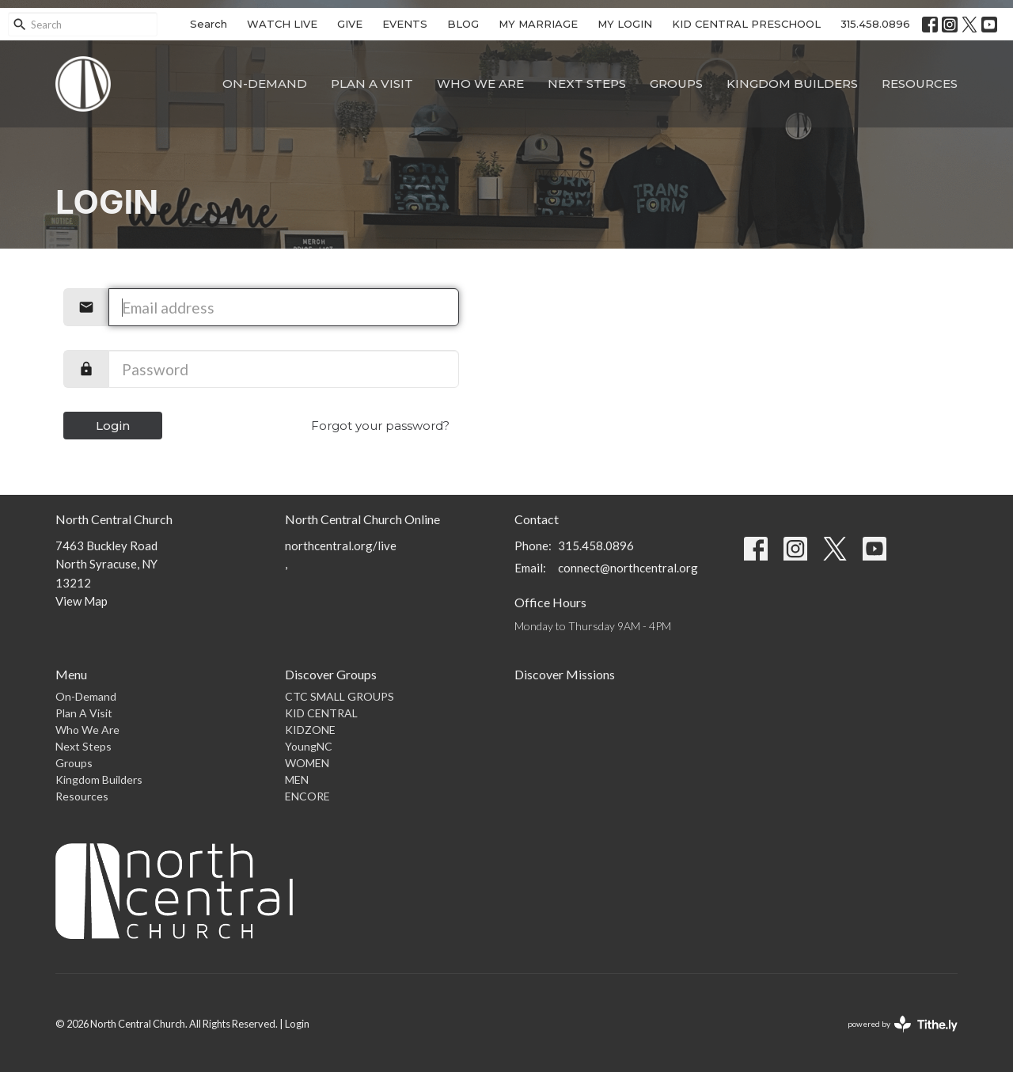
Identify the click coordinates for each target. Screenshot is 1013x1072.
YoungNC (308, 746)
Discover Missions (564, 674)
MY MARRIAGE (538, 23)
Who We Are (480, 83)
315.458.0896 (875, 23)
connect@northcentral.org (628, 568)
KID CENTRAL (321, 713)
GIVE (349, 23)
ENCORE (307, 796)
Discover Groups (331, 674)
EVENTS (404, 23)
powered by (903, 1024)
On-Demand (264, 83)
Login (113, 425)
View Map (81, 601)
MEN (297, 779)
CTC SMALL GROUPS (339, 696)
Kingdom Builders (792, 83)
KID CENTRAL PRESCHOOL (746, 23)
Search (208, 23)
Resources (920, 83)
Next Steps (587, 83)
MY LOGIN (625, 23)
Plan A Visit (372, 83)
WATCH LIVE (282, 23)
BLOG (463, 23)
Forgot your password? (380, 425)
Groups (676, 83)
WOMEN (307, 763)
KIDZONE (310, 729)
